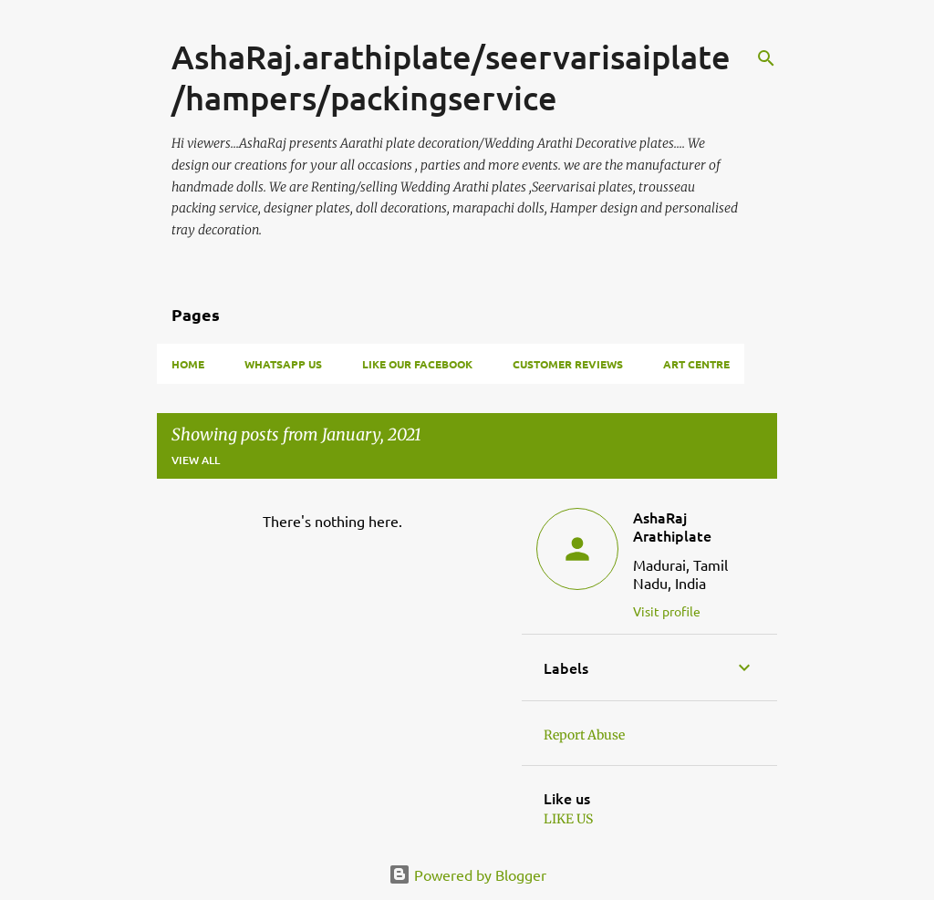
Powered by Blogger (467, 874)
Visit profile (666, 611)
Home (187, 364)
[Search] (766, 58)
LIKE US (568, 819)
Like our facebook (417, 364)
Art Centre (696, 364)
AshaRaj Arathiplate (672, 526)
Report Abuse (584, 735)
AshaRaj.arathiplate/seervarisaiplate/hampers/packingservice (451, 77)
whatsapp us (283, 364)
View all (195, 460)
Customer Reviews (568, 364)
